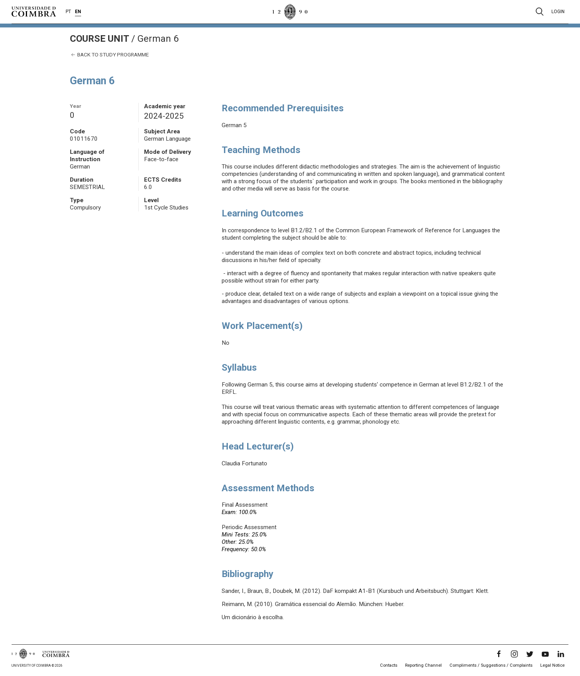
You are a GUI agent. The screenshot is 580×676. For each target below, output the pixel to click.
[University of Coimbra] (34, 11)
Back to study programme (109, 54)
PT (68, 11)
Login (558, 11)
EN (78, 11)
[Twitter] (530, 654)
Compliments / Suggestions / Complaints (491, 665)
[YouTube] (545, 654)
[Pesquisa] (540, 11)
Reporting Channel (423, 665)
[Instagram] (514, 654)
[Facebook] (499, 654)
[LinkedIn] (560, 654)
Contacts (388, 665)
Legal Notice (552, 665)
